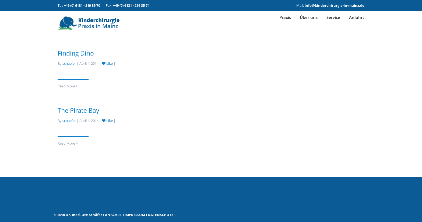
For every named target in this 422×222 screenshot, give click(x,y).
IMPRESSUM (135, 214)
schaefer (69, 63)
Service (333, 23)
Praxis (285, 23)
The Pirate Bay (78, 110)
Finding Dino (76, 53)
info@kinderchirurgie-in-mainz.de (334, 5)
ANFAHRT (113, 214)
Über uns (309, 23)
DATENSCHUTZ (161, 214)
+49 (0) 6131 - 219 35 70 (82, 5)
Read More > (68, 86)
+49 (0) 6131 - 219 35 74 (131, 5)
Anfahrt (356, 23)
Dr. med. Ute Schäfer (84, 214)
